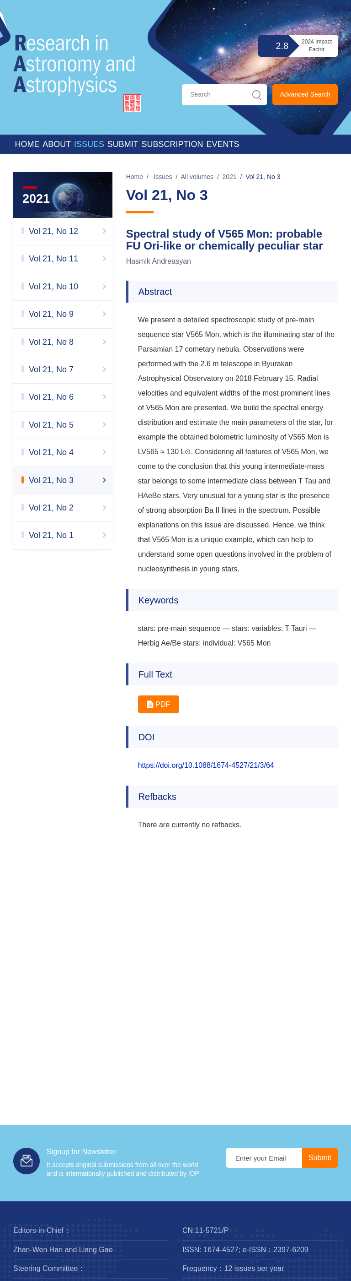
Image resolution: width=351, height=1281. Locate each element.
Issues (89, 144)
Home (27, 144)
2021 (230, 176)
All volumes (197, 176)
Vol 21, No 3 (262, 176)
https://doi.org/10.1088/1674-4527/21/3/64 (206, 765)
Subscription (172, 144)
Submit (122, 144)
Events (222, 144)
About (57, 144)
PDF (158, 704)
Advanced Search (305, 94)
